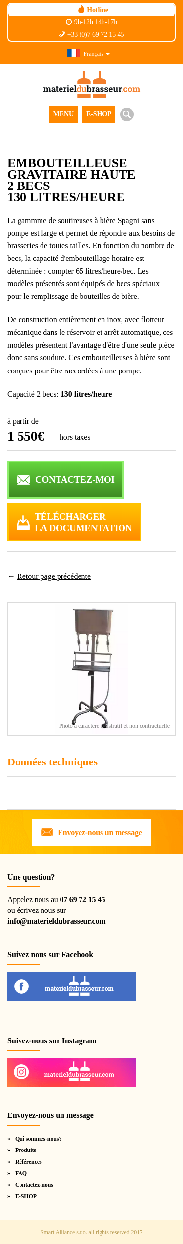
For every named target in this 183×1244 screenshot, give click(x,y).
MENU (63, 114)
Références (28, 1161)
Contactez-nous (34, 1184)
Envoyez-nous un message (100, 832)
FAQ (21, 1173)
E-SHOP (99, 114)
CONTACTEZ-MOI (75, 479)
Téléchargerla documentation (83, 522)
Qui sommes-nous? (38, 1138)
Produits (25, 1150)
